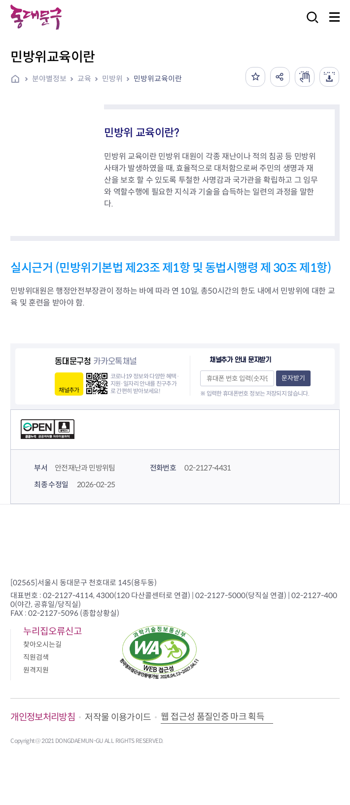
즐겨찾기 (255, 77)
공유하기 (280, 77)
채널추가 (69, 390)
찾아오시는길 (42, 644)
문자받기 (293, 378)
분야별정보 (49, 78)
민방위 (112, 78)
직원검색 (36, 657)
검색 (310, 24)
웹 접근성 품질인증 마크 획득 (212, 716)
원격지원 (36, 670)
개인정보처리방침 (42, 717)
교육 (84, 78)
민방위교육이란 (158, 78)
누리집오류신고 (52, 631)
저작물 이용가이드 (118, 717)
